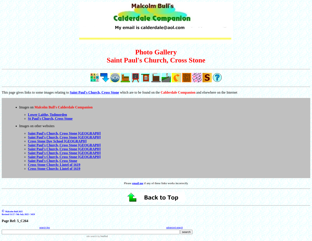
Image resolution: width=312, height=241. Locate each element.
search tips (44, 227)
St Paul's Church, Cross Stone (50, 118)
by (102, 236)
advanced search (174, 227)
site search (91, 236)
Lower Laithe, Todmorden (47, 114)
